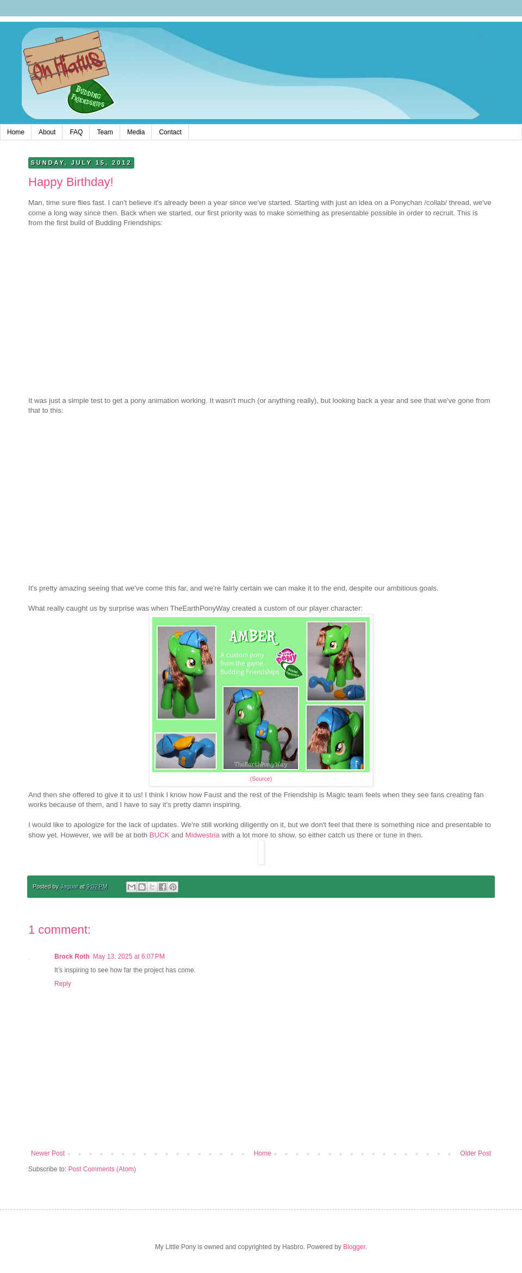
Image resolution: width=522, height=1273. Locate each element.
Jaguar (70, 886)
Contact (170, 132)
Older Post (475, 1153)
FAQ (76, 132)
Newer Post (48, 1153)
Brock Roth (72, 956)
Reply (62, 984)
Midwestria (202, 835)
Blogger (354, 1247)
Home (15, 132)
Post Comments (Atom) (102, 1169)
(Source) (261, 778)
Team (105, 132)
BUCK (160, 835)
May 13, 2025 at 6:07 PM (129, 956)
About (47, 132)
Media (136, 132)
